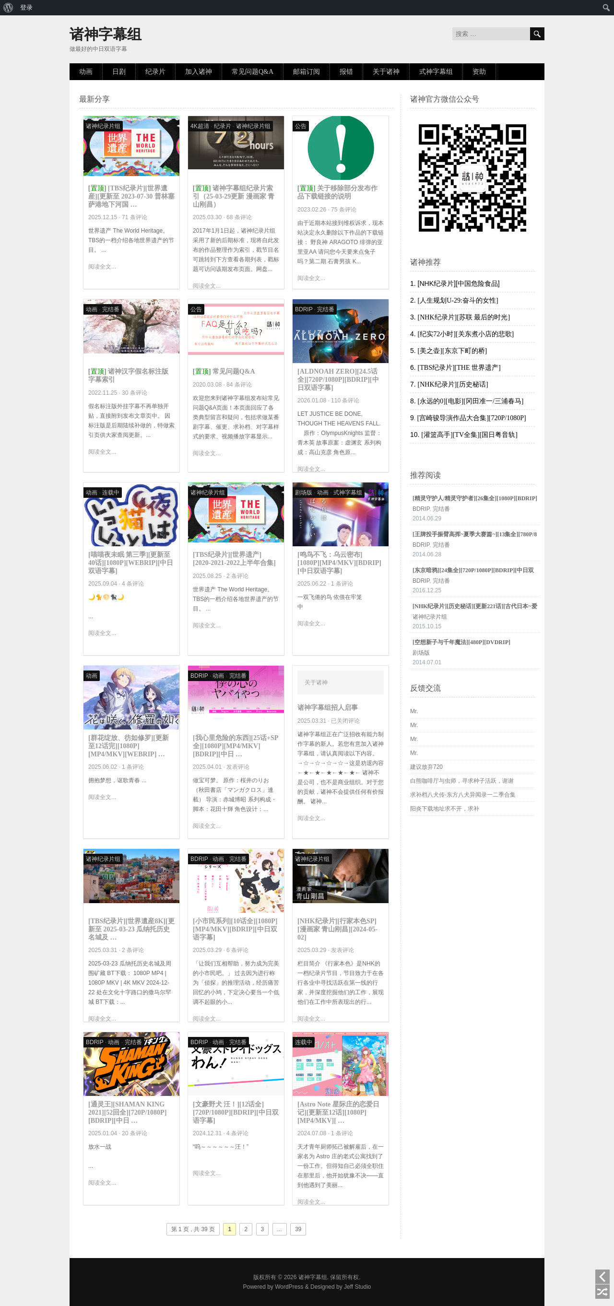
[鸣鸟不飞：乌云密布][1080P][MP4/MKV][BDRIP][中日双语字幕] (339, 563)
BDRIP (303, 309)
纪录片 (155, 71)
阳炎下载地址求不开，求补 (444, 808)
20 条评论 (134, 1133)
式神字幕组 (436, 71)
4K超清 (199, 126)
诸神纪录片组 (103, 126)
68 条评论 (239, 217)
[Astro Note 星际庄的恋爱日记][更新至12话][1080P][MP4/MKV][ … (338, 1112)
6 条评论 (237, 950)
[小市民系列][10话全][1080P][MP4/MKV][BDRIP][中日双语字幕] (235, 929)
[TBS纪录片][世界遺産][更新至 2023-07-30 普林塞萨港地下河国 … (131, 196)
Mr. (414, 711)
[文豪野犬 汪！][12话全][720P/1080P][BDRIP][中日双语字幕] (236, 1112)
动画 (86, 71)
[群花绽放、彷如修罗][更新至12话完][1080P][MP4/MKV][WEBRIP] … (128, 746)
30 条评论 (134, 392)
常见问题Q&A (252, 71)
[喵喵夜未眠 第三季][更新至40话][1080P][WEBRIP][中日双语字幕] (130, 563)
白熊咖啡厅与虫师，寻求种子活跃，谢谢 (462, 780)
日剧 (119, 71)
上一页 (602, 1277)
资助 (479, 71)
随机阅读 (602, 1291)
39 (298, 1229)
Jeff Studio (357, 1286)
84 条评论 (239, 384)
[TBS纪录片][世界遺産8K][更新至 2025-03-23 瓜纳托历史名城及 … (131, 929)
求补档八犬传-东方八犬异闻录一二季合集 (463, 794)
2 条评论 (237, 576)
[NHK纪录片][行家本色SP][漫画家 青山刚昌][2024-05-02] (337, 929)
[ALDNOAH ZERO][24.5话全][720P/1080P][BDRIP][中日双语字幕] (338, 379)
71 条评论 (134, 217)
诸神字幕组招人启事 (327, 707)
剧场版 (303, 492)
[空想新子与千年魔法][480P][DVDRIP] (461, 642)
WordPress (289, 1286)
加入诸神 (198, 71)
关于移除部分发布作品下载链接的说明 (337, 192)
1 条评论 (342, 583)
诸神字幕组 (106, 34)
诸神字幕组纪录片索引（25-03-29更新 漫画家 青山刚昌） (233, 196)
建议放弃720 (426, 767)
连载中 (110, 492)
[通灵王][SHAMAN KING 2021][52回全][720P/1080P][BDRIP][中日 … (127, 1112)
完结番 (110, 309)
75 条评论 (343, 209)
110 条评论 (345, 400)
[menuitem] (8, 7)
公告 (301, 126)
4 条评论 (133, 583)
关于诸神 (386, 71)
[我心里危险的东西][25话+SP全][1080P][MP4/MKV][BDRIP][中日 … (235, 746)
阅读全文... (102, 266)
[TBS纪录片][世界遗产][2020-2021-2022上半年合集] (234, 558)
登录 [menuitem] (26, 7)
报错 (346, 71)
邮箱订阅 (306, 71)
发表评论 (237, 767)
